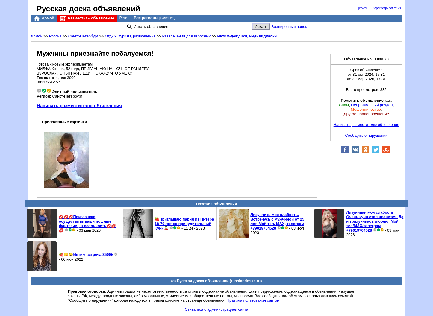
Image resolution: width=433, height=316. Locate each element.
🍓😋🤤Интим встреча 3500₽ (86, 254)
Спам (344, 105)
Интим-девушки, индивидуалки (247, 36)
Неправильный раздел (372, 105)
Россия (55, 36)
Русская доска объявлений (88, 8)
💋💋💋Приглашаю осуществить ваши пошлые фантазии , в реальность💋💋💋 (87, 224)
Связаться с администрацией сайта (216, 309)
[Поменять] (167, 18)
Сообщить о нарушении (366, 135)
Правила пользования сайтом (253, 300)
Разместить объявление (86, 18)
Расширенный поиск (289, 26)
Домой (43, 18)
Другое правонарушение (366, 114)
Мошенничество (366, 109)
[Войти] (363, 8)
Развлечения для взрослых (186, 36)
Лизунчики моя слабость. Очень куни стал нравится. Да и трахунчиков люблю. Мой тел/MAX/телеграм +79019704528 (374, 221)
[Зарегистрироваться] (387, 8)
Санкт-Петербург (83, 36)
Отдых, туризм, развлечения (130, 36)
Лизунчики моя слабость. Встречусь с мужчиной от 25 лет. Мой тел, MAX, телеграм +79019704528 (277, 221)
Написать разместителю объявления (79, 105)
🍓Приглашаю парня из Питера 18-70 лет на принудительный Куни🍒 (184, 223)
